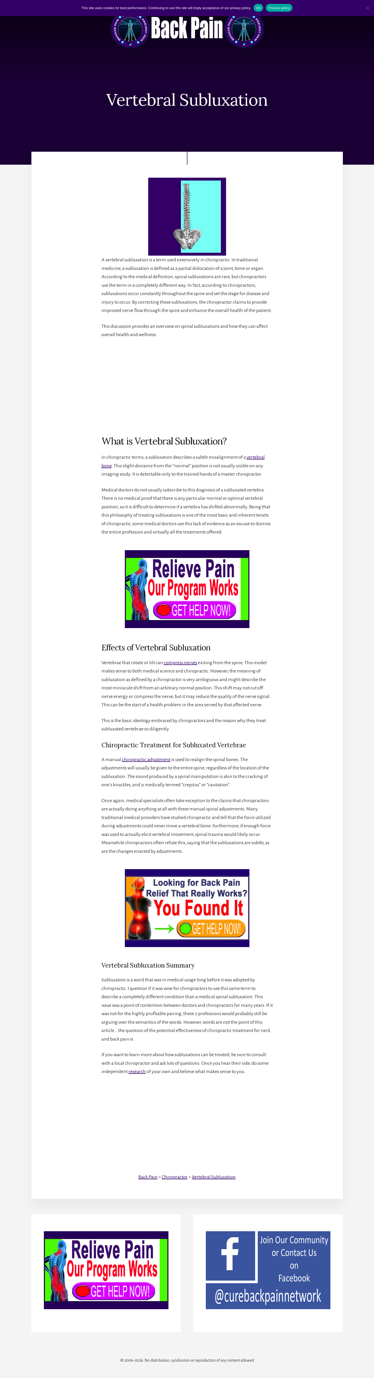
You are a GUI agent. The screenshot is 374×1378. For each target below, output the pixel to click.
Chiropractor (175, 1177)
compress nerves (180, 662)
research (137, 1071)
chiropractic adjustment (146, 759)
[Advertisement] (187, 382)
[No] (367, 8)
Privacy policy (279, 8)
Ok (258, 8)
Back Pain (148, 1177)
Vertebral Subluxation (214, 1177)
